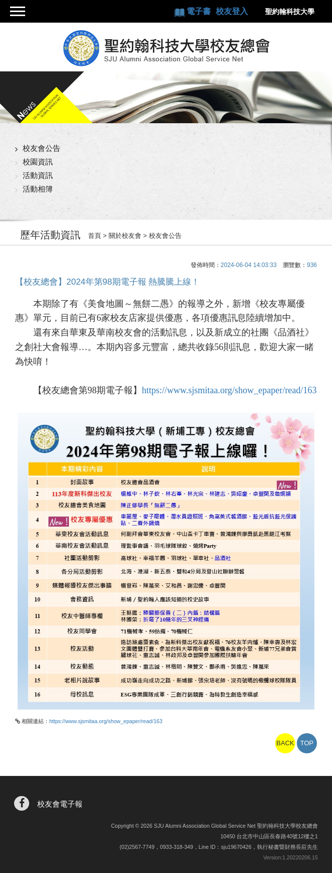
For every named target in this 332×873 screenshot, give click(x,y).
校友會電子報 (59, 804)
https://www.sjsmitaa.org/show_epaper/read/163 (229, 390)
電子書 (200, 11)
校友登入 (232, 11)
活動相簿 (38, 189)
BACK (285, 743)
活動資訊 (38, 175)
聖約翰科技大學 (289, 11)
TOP (307, 743)
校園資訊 (38, 161)
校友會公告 (41, 148)
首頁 (94, 235)
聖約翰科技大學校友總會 (165, 48)
